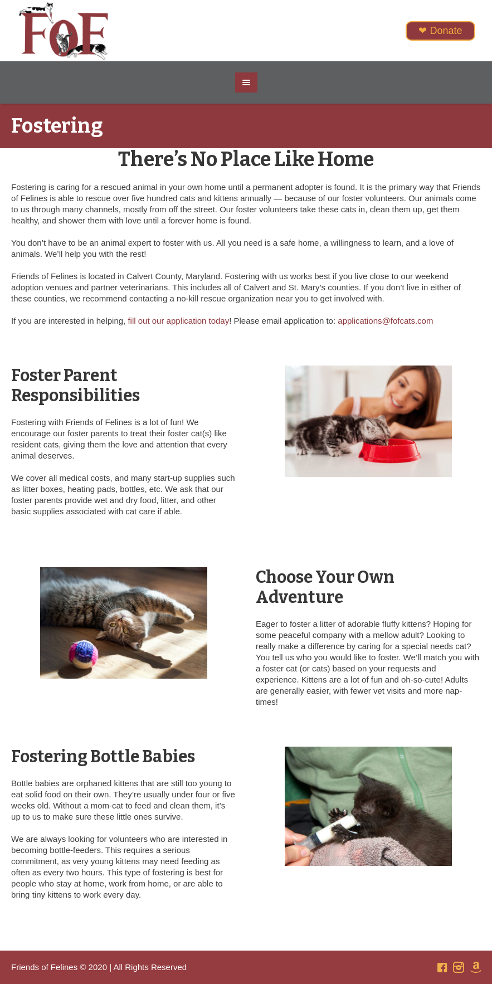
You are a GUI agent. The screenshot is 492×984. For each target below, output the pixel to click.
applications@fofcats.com (385, 320)
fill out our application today (178, 320)
